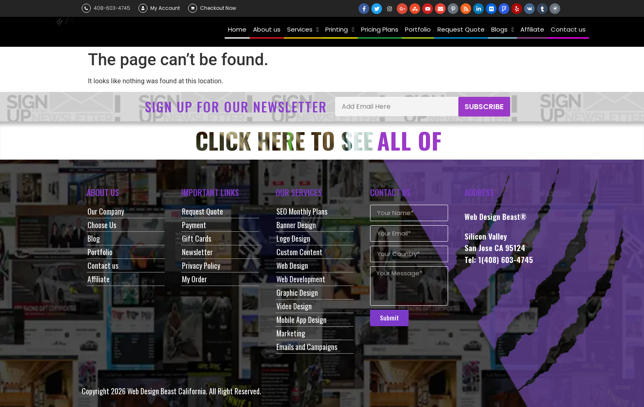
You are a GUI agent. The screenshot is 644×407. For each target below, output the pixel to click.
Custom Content (299, 252)
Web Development (300, 279)
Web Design (292, 265)
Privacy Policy (201, 265)
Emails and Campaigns (306, 346)
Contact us (102, 265)
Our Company (105, 211)
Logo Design (293, 238)
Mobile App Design (301, 319)
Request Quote (202, 211)
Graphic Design (297, 292)
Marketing (290, 333)
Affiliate (98, 279)
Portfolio (100, 252)
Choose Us (101, 225)
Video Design (294, 306)
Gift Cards (196, 238)
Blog (93, 238)
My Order (194, 279)
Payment (194, 225)
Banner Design (296, 225)
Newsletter (197, 252)
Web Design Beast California (166, 391)
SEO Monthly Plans (301, 211)
